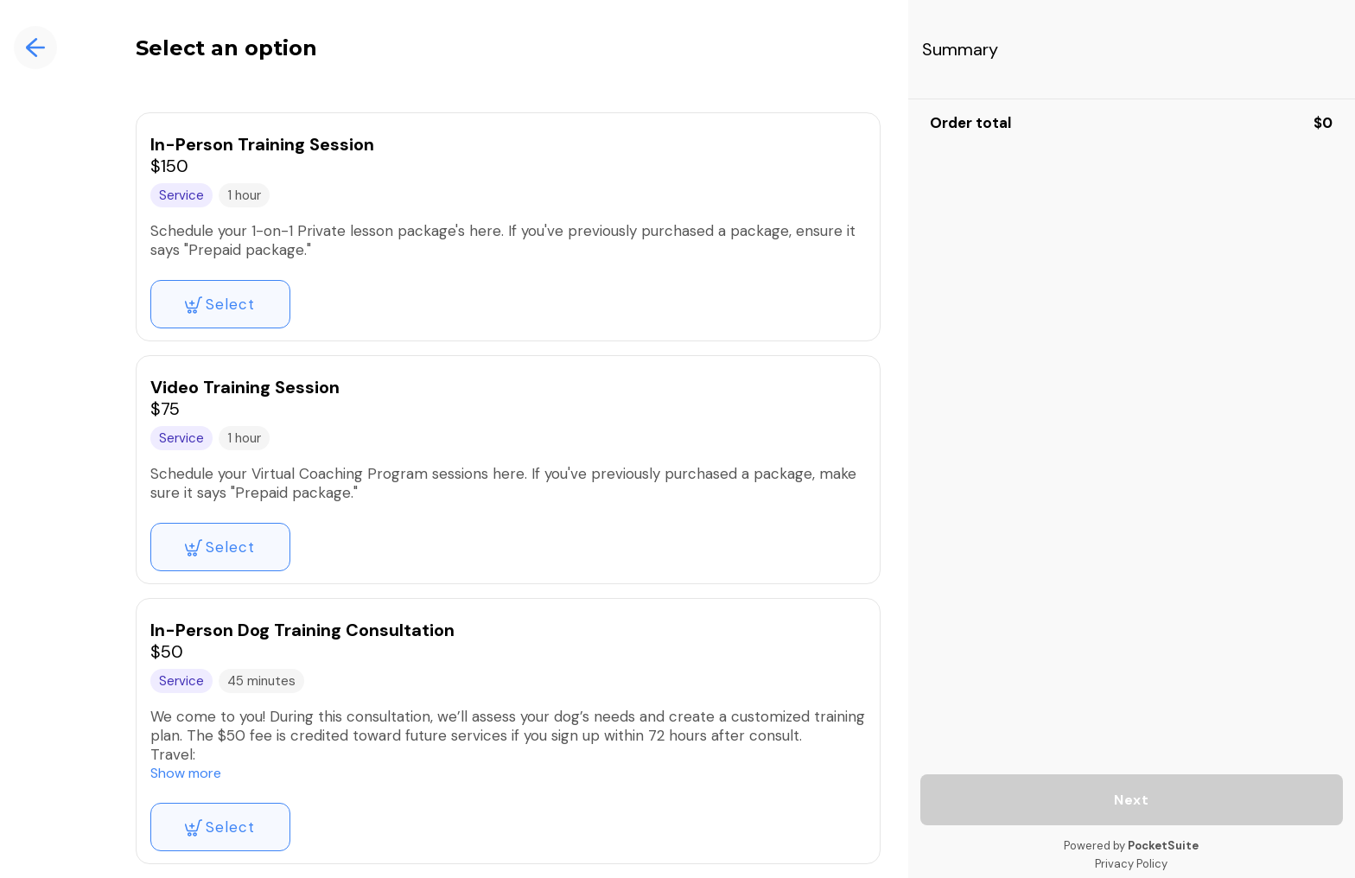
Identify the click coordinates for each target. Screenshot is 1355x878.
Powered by (1131, 845)
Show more (185, 773)
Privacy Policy (1131, 863)
